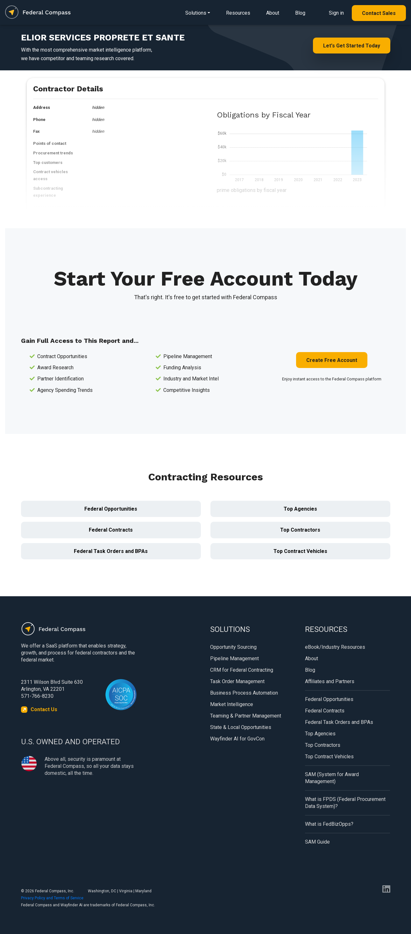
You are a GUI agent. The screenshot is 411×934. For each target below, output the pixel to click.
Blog (300, 13)
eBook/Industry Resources (335, 647)
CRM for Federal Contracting (241, 670)
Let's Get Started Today (351, 46)
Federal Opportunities (110, 509)
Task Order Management (237, 681)
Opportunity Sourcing (233, 647)
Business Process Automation (244, 693)
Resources (238, 13)
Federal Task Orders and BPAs (111, 551)
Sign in (336, 13)
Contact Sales (379, 13)
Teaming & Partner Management (245, 716)
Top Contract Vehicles (300, 551)
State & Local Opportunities (240, 727)
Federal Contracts (111, 530)
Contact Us (44, 709)
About (272, 13)
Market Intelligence (231, 704)
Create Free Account (331, 360)
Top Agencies (300, 509)
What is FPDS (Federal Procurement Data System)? (345, 802)
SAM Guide (317, 842)
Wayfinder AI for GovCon (237, 739)
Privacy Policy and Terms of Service (52, 898)
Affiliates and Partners (329, 681)
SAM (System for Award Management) (332, 777)
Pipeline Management (234, 658)
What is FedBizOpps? (329, 824)
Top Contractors (300, 530)
